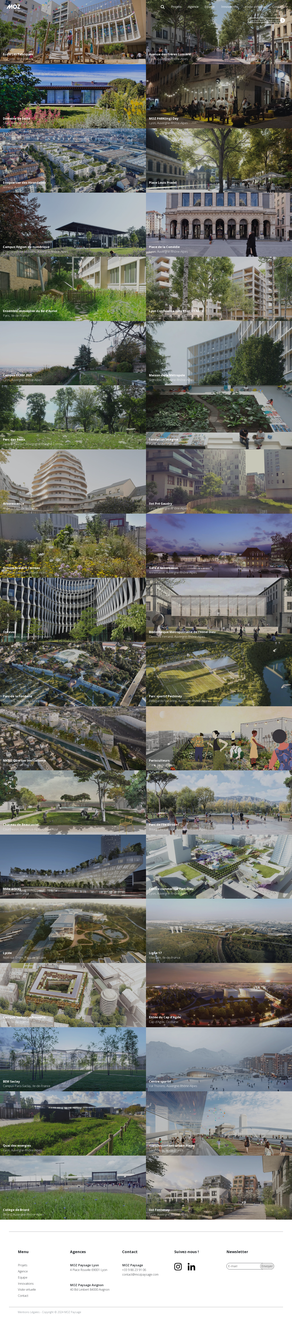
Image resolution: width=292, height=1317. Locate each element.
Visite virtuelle (255, 6)
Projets (176, 6)
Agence (193, 6)
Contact (277, 6)
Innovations (229, 6)
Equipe (210, 6)
